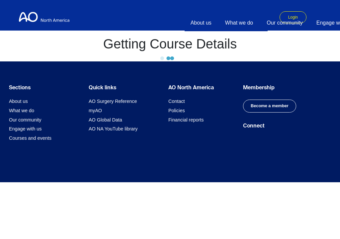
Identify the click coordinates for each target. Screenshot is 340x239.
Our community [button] (284, 23)
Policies (176, 110)
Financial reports (186, 119)
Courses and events (30, 138)
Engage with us (25, 128)
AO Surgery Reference (113, 101)
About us (18, 101)
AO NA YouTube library (113, 128)
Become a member (270, 105)
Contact (176, 101)
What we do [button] (239, 23)
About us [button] (201, 23)
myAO (95, 110)
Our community (25, 119)
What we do (21, 110)
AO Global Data (105, 119)
